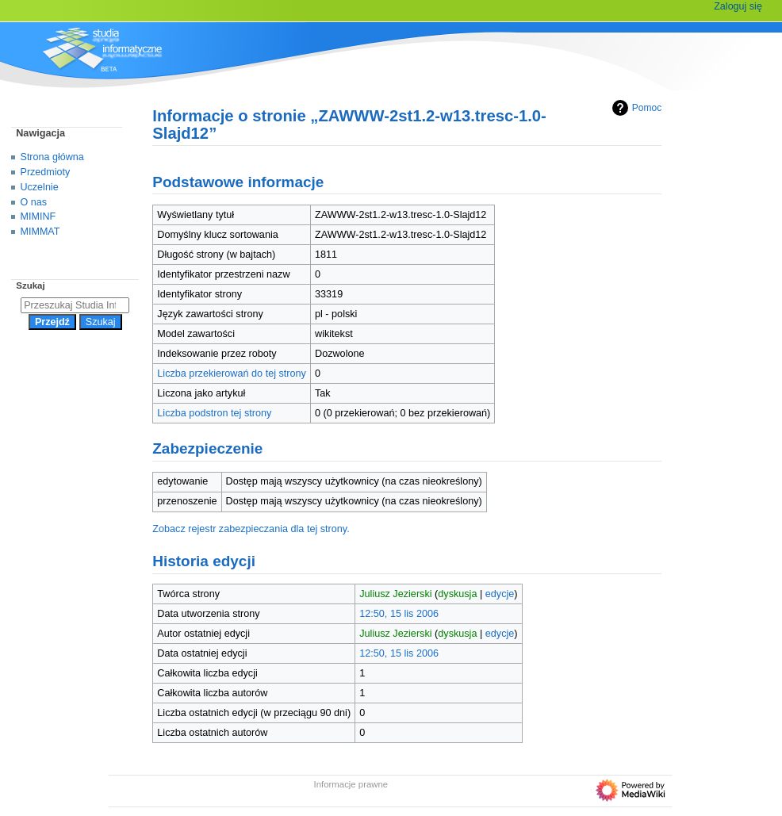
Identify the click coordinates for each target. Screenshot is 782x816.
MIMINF (38, 216)
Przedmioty (46, 172)
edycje (500, 594)
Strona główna (52, 157)
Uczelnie (40, 187)
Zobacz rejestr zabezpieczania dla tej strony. (251, 528)
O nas (34, 202)
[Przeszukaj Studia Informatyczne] (75, 305)
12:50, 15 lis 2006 (399, 613)
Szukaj (30, 285)
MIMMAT (40, 231)
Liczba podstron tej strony (214, 413)
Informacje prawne (351, 784)
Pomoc (634, 108)
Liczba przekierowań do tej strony (231, 373)
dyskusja (457, 594)
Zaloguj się (738, 6)
